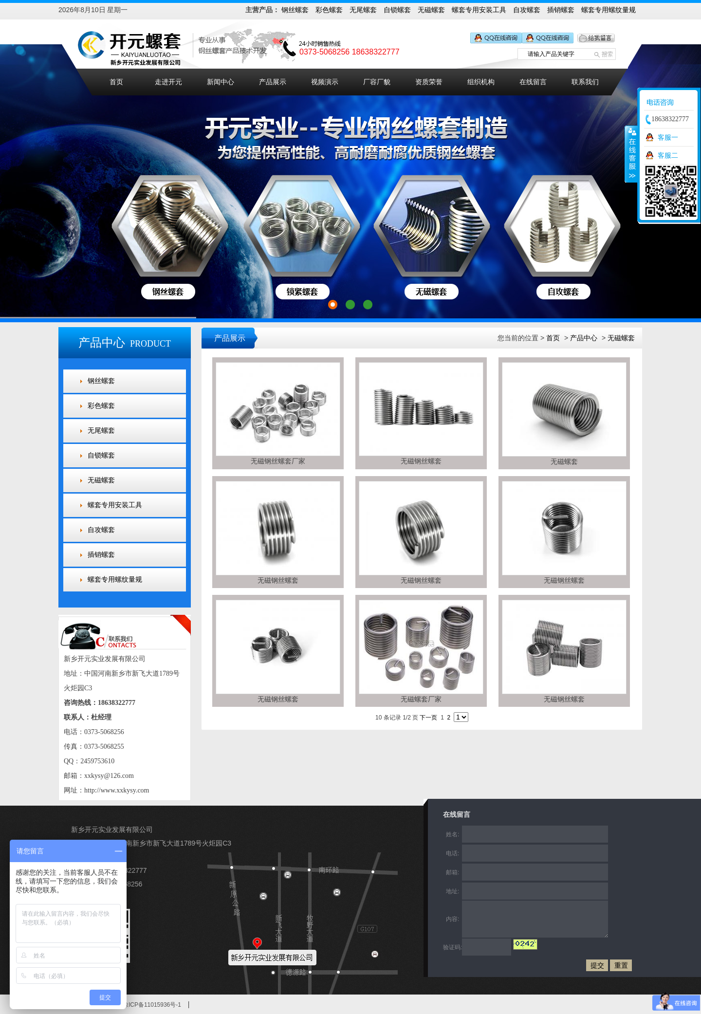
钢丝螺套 (295, 10)
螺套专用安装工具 (479, 10)
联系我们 (585, 82)
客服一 (668, 137)
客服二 (668, 155)
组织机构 (481, 82)
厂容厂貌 (376, 82)
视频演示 (324, 82)
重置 (621, 965)
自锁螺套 (397, 10)
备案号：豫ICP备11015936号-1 (140, 1004)
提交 (597, 965)
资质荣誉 (429, 82)
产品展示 (272, 82)
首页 (116, 82)
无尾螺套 (363, 10)
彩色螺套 (329, 10)
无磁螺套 (431, 10)
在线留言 (533, 82)
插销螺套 (560, 10)
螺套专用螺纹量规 (608, 10)
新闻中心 (220, 82)
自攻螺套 (526, 10)
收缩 (631, 154)
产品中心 (583, 338)
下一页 (428, 717)
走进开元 (168, 82)
